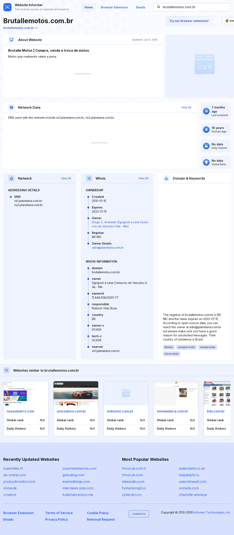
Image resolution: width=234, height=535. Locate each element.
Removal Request (101, 519)
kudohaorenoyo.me (78, 495)
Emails (140, 7)
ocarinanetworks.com (79, 468)
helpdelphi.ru (189, 475)
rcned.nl (9, 495)
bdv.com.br (216, 411)
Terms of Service (59, 513)
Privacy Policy (56, 519)
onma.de (10, 488)
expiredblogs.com (76, 481)
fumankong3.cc (134, 488)
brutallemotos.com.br (20, 28)
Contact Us (139, 513)
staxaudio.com (133, 481)
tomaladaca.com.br (172, 411)
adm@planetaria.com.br (108, 247)
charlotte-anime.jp (193, 495)
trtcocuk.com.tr (134, 468)
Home (88, 7)
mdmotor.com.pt (120, 411)
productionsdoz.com (19, 481)
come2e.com (189, 488)
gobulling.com (73, 475)
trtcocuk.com (132, 475)
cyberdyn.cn (132, 495)
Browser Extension (114, 7)
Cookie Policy (98, 513)
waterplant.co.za (192, 468)
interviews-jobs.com (78, 488)
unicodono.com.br (71, 411)
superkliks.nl (13, 468)
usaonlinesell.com (193, 481)
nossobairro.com (20, 411)
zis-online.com (14, 475)
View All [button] (186, 107)
